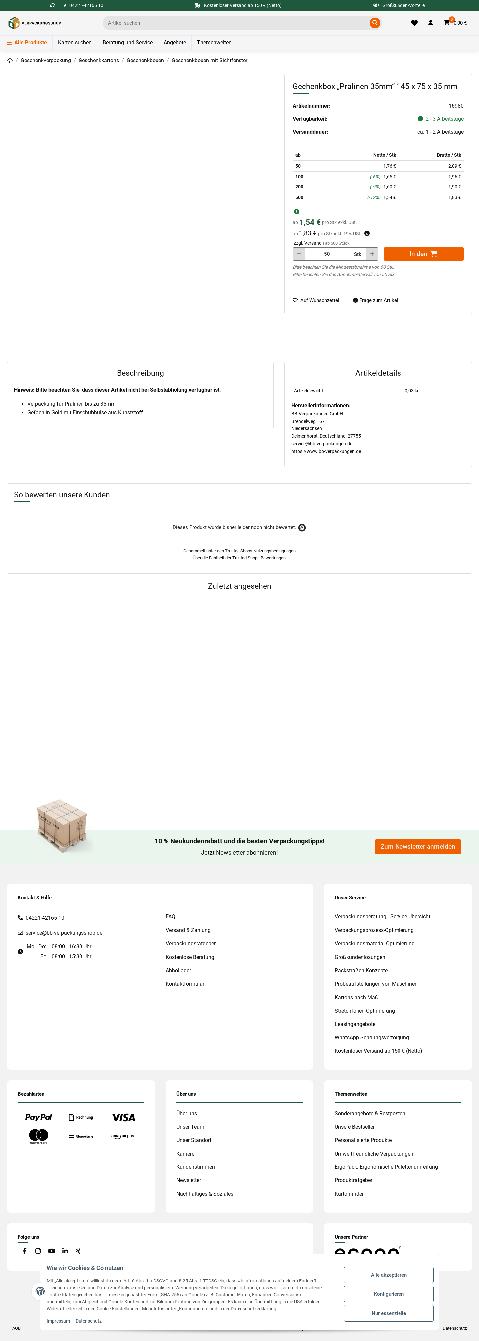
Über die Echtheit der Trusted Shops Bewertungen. (240, 557)
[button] (430, 23)
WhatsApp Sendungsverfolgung (372, 1038)
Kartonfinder (349, 1194)
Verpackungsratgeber (191, 943)
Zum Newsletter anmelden (418, 846)
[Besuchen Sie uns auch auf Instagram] (38, 1251)
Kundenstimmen (195, 1167)
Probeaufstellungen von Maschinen (376, 984)
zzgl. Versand (308, 243)
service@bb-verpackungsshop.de (64, 933)
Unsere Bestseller (355, 1127)
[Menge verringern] (299, 254)
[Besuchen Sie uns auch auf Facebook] (24, 1251)
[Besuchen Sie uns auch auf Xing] (78, 1251)
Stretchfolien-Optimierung (365, 1011)
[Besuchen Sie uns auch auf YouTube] (51, 1251)
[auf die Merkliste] (319, 300)
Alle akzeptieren (384, 1277)
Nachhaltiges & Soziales (204, 1194)
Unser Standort (193, 1140)
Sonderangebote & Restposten (370, 1113)
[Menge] (327, 254)
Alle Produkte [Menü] (27, 42)
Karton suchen (75, 42)
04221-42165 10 (45, 918)
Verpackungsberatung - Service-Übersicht (382, 917)
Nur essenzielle (384, 1311)
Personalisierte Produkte (363, 1140)
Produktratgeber (353, 1180)
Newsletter (188, 1180)
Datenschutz (93, 1321)
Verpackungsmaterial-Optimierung (375, 943)
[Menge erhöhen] (372, 254)
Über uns (186, 1113)
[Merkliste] (414, 23)
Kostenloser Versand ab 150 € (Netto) (378, 1051)
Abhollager (178, 970)
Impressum (62, 1321)
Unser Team (190, 1127)
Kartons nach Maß (356, 997)
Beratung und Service (128, 42)
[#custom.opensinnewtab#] (368, 1252)
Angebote (175, 42)
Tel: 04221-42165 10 (82, 5)
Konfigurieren (384, 1293)
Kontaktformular (185, 984)
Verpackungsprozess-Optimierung (374, 930)
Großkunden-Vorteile (399, 5)
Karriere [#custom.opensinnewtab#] (185, 1154)
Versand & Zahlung (188, 930)
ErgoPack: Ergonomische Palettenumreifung (386, 1167)
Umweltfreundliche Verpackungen (374, 1154)
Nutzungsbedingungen (274, 551)
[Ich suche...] (237, 23)
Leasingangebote (355, 1024)
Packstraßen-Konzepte (361, 970)
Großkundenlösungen (360, 957)
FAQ (170, 917)
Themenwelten (214, 42)
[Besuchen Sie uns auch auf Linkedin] (65, 1251)
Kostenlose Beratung (190, 957)
